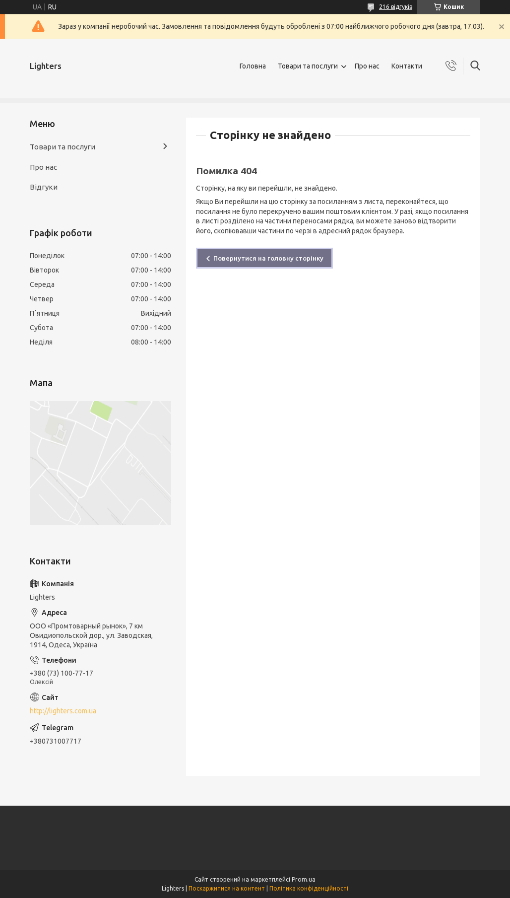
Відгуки (44, 187)
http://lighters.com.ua (63, 711)
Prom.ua (304, 879)
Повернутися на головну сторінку (268, 258)
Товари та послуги (308, 66)
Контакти (406, 66)
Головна (253, 66)
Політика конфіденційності (308, 888)
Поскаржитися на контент (227, 888)
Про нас (367, 66)
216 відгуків (395, 6)
